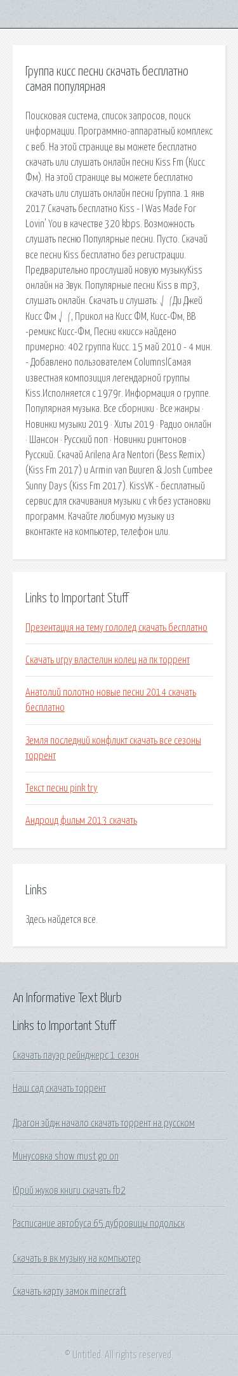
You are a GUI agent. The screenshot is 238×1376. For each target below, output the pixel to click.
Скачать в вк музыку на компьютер (77, 1259)
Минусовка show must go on (66, 1156)
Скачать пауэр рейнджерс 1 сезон (76, 1055)
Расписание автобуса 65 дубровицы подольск (99, 1224)
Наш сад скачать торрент (59, 1088)
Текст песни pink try (61, 788)
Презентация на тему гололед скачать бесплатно (116, 628)
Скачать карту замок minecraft (69, 1292)
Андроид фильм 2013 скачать (81, 821)
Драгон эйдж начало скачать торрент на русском (104, 1123)
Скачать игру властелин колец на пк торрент (107, 660)
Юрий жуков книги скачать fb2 (69, 1191)
